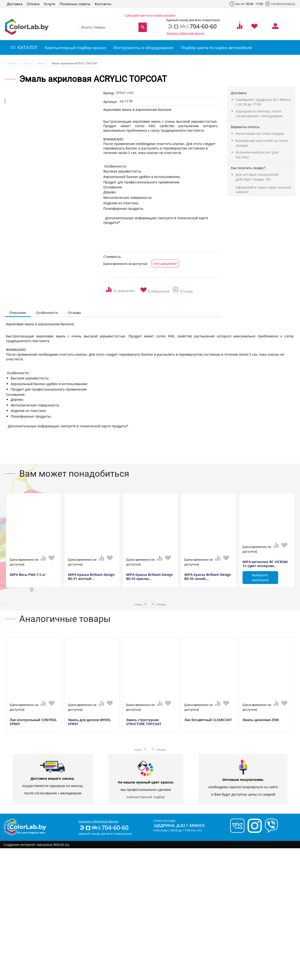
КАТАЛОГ (24, 47)
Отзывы (74, 312)
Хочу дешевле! (165, 263)
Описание (17, 312)
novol (27, 63)
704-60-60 (104, 827)
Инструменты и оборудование (143, 47)
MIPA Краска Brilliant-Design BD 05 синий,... (207, 577)
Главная (12, 63)
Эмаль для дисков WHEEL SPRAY (89, 722)
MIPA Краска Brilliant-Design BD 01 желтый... (91, 577)
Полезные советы (75, 3)
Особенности (47, 312)
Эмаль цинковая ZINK (261, 720)
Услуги (49, 3)
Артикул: (110, 101)
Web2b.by (61, 844)
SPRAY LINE (125, 92)
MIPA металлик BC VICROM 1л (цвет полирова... (265, 564)
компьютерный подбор (146, 797)
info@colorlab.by (280, 3)
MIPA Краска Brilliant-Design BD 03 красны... (149, 577)
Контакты (103, 3)
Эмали (41, 63)
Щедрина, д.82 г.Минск (179, 825)
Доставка (15, 3)
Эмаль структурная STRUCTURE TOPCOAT (143, 722)
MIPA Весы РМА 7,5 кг (28, 575)
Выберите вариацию (260, 577)
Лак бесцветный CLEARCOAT (208, 720)
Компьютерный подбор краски (75, 47)
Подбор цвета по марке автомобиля (216, 47)
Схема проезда (164, 820)
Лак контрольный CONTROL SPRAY (33, 722)
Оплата (33, 3)
